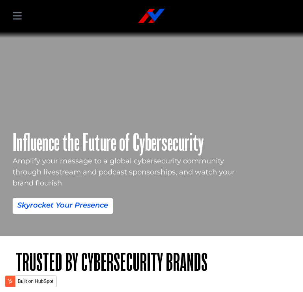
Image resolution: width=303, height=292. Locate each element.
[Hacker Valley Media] (151, 16)
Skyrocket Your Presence (62, 205)
